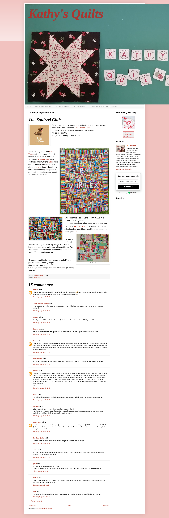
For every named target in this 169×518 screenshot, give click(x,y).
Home (29, 106)
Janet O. (36, 406)
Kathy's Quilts (66, 14)
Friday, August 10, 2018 (40, 471)
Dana (35, 341)
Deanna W (36, 329)
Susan (35, 394)
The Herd (114, 106)
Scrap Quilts (37, 277)
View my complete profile (124, 169)
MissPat (36, 370)
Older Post (106, 505)
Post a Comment (36, 501)
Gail (50, 162)
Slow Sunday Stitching (43, 106)
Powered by (128, 193)
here (37, 167)
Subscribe (128, 187)
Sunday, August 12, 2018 (41, 485)
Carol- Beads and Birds (41, 303)
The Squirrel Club (82, 128)
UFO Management (79, 106)
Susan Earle (37, 422)
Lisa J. (35, 450)
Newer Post (32, 505)
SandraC (36, 289)
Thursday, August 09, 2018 (41, 297)
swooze (35, 317)
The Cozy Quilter (38, 438)
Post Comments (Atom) (44, 508)
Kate (34, 491)
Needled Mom (37, 358)
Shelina (35, 477)
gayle (35, 463)
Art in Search (81, 226)
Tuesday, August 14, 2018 (41, 497)
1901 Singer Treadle (62, 106)
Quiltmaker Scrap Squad (99, 106)
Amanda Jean (43, 159)
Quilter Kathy (132, 145)
